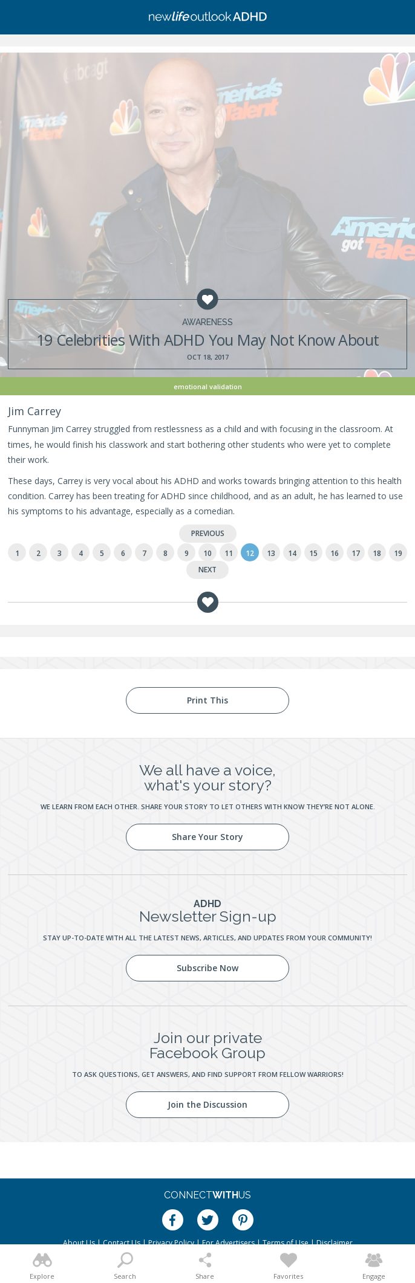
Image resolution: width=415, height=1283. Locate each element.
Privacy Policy (171, 1243)
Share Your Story (207, 836)
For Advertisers (228, 1243)
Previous (207, 533)
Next (207, 569)
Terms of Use (286, 1243)
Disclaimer (334, 1243)
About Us (79, 1243)
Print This (207, 700)
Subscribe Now (207, 968)
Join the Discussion (207, 1104)
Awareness (207, 322)
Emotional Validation (208, 386)
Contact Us (121, 1243)
